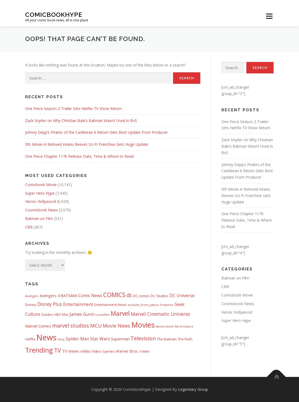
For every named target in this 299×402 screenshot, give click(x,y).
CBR (29, 227)
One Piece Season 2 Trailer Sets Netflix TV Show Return (73, 108)
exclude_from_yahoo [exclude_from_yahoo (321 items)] (143, 305)
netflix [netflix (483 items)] (30, 339)
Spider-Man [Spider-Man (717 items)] (77, 339)
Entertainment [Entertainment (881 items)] (78, 304)
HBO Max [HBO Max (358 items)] (61, 314)
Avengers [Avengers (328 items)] (32, 296)
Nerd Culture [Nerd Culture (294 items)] (184, 326)
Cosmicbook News (41, 209)
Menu (269, 16)
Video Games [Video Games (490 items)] (103, 351)
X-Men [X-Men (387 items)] (145, 351)
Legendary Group (193, 389)
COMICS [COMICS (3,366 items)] (114, 295)
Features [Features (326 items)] (166, 305)
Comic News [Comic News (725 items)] (90, 295)
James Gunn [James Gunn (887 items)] (82, 314)
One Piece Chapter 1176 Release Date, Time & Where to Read (79, 156)
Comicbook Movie (41, 184)
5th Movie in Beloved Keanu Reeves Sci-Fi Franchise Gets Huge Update (86, 144)
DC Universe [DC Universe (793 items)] (182, 295)
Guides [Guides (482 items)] (47, 314)
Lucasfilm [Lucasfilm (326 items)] (102, 315)
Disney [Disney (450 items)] (30, 304)
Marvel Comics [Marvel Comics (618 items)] (38, 326)
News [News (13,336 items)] (46, 337)
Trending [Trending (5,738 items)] (39, 349)
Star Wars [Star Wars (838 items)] (100, 339)
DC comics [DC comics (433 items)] (141, 295)
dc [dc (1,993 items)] (129, 295)
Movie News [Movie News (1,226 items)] (116, 325)
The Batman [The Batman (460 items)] (167, 339)
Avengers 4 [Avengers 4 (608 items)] (50, 295)
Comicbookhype (53, 14)
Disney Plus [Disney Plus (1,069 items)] (49, 304)
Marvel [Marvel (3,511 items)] (120, 313)
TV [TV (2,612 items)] (57, 350)
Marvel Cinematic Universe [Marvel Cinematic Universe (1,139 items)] (160, 314)
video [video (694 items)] (85, 351)
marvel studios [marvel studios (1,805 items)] (70, 325)
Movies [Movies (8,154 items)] (143, 325)
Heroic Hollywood (40, 201)
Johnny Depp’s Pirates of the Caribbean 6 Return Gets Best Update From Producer (96, 132)
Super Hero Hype (40, 193)
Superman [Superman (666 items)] (120, 338)
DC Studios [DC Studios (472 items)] (159, 295)
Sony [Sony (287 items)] (61, 339)
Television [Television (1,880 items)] (143, 338)
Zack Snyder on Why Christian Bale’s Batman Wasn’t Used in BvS (81, 120)
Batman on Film (39, 218)
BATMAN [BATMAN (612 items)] (69, 295)
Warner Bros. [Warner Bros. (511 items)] (127, 351)
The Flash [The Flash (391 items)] (185, 339)
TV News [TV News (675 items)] (70, 351)
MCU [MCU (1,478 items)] (96, 325)
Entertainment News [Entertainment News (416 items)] (110, 304)
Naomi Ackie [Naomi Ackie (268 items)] (165, 326)
